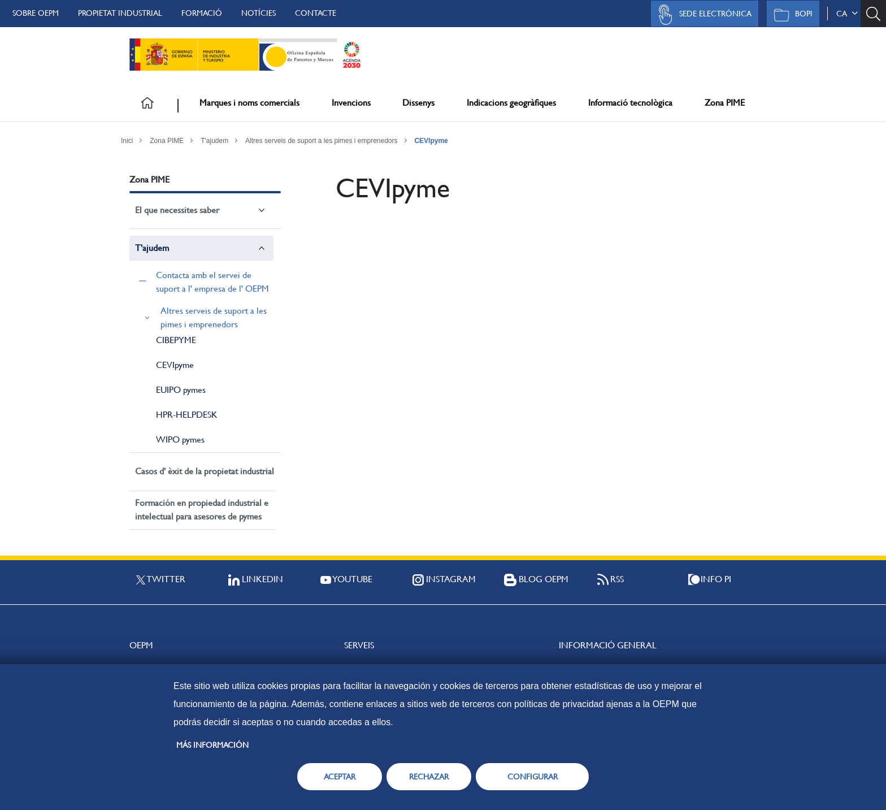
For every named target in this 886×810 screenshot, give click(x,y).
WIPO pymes (180, 439)
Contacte (315, 13)
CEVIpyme (431, 141)
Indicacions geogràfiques (511, 102)
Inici (127, 141)
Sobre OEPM (35, 13)
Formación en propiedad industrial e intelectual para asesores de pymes (201, 509)
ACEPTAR (339, 776)
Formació (201, 13)
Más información (212, 745)
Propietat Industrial (120, 13)
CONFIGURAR (532, 776)
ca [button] (847, 13)
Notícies (258, 13)
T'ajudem (214, 141)
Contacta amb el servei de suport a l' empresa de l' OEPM (212, 282)
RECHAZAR (429, 776)
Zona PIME (725, 102)
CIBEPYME (176, 340)
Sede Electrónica (702, 14)
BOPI (790, 14)
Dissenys (418, 102)
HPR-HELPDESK (187, 414)
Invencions (351, 102)
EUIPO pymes (181, 389)
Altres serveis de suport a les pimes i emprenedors (321, 141)
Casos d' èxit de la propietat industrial (204, 471)
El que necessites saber (177, 210)
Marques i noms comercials (249, 102)
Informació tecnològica (630, 102)
